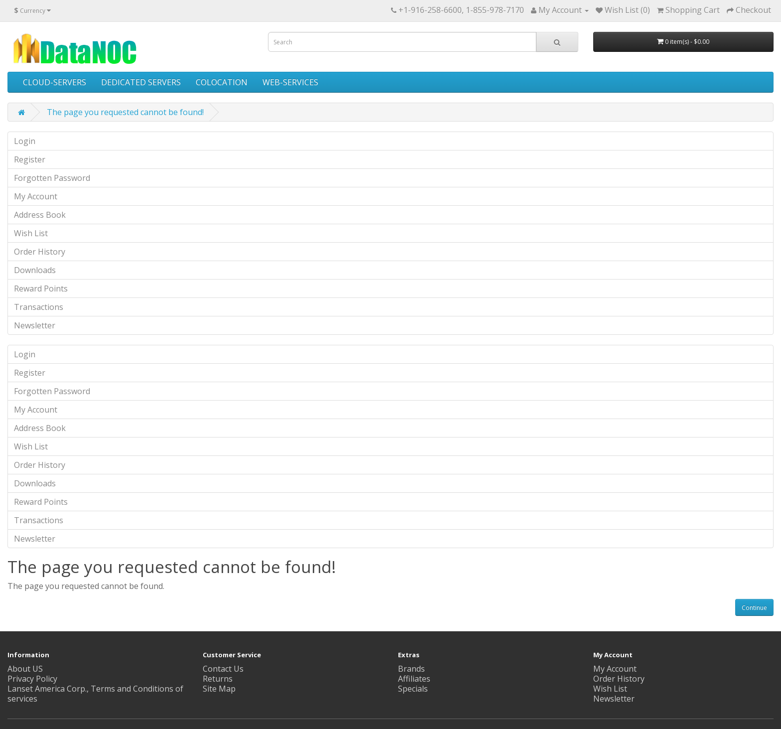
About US (25, 668)
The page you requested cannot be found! (125, 112)
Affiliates (414, 678)
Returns (218, 678)
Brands (411, 668)
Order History (39, 251)
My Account (35, 196)
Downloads (35, 270)
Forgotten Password (52, 177)
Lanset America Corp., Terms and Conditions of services (95, 693)
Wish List (31, 233)
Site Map (219, 688)
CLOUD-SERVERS (54, 82)
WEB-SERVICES (290, 82)
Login (24, 141)
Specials (413, 688)
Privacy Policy (32, 678)
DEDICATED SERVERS (141, 82)
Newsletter (34, 325)
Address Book (40, 214)
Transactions (38, 306)
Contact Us (223, 668)
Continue (754, 607)
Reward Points (41, 288)
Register (29, 159)
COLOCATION (222, 82)
